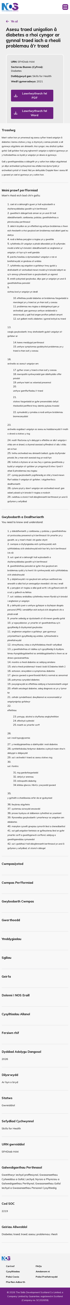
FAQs (39, 1266)
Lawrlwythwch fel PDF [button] (34, 95)
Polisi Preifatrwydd (46, 1276)
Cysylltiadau (13, 1271)
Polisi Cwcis (12, 1276)
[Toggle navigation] (65, 7)
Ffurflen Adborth (15, 1282)
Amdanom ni (43, 1271)
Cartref (10, 1266)
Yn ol (14, 21)
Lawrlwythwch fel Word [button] (34, 113)
